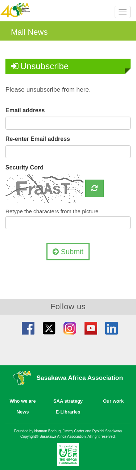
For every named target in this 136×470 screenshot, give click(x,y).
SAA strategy (68, 401)
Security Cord (24, 167)
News (23, 412)
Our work (113, 401)
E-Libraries (68, 412)
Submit (68, 252)
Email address (25, 110)
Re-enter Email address (37, 139)
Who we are (22, 401)
